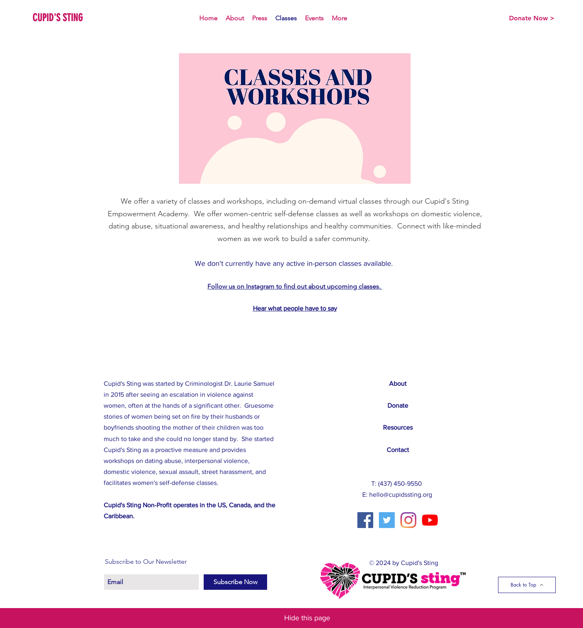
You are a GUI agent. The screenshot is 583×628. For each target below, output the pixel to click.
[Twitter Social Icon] (387, 520)
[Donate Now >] (532, 18)
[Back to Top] (527, 585)
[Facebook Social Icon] (365, 520)
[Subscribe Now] (235, 582)
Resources (398, 427)
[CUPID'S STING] (63, 18)
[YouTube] (430, 520)
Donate (397, 405)
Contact (398, 449)
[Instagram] (408, 520)
